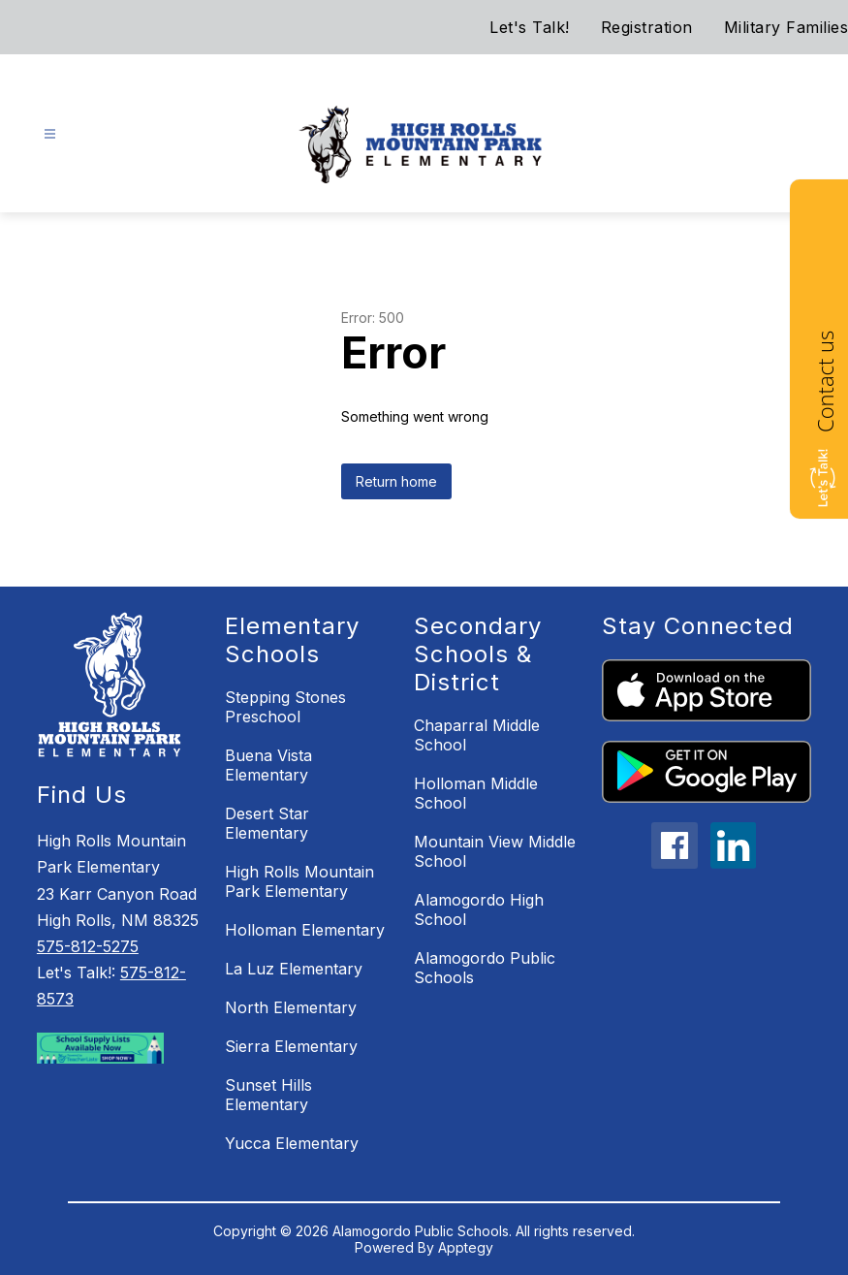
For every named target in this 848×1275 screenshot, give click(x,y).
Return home (396, 481)
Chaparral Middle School (477, 735)
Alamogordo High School (479, 909)
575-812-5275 (88, 946)
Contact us (824, 381)
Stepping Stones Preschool (285, 706)
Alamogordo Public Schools (484, 967)
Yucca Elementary (292, 1143)
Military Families (786, 27)
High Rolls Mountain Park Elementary (299, 881)
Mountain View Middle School (495, 851)
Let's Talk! (529, 27)
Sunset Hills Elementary (268, 1094)
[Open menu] (50, 134)
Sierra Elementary (291, 1046)
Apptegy (465, 1247)
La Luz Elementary (293, 968)
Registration (647, 27)
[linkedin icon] (733, 863)
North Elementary (291, 1007)
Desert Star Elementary (267, 823)
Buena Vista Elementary (268, 765)
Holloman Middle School (476, 793)
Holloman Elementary (305, 930)
